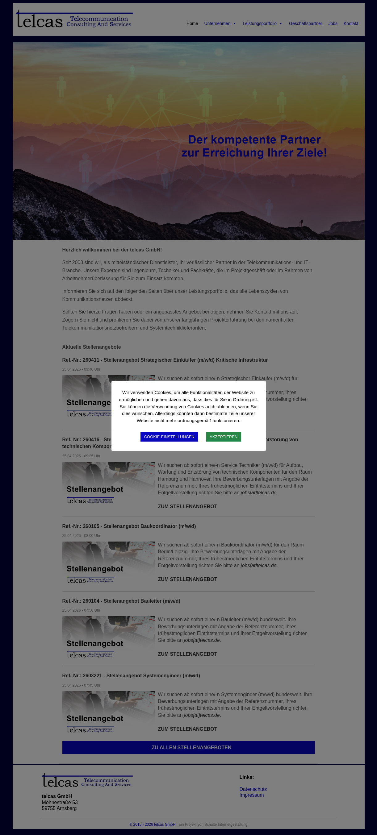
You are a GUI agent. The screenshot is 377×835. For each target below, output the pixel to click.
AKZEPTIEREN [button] (223, 436)
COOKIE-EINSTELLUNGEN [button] (169, 436)
